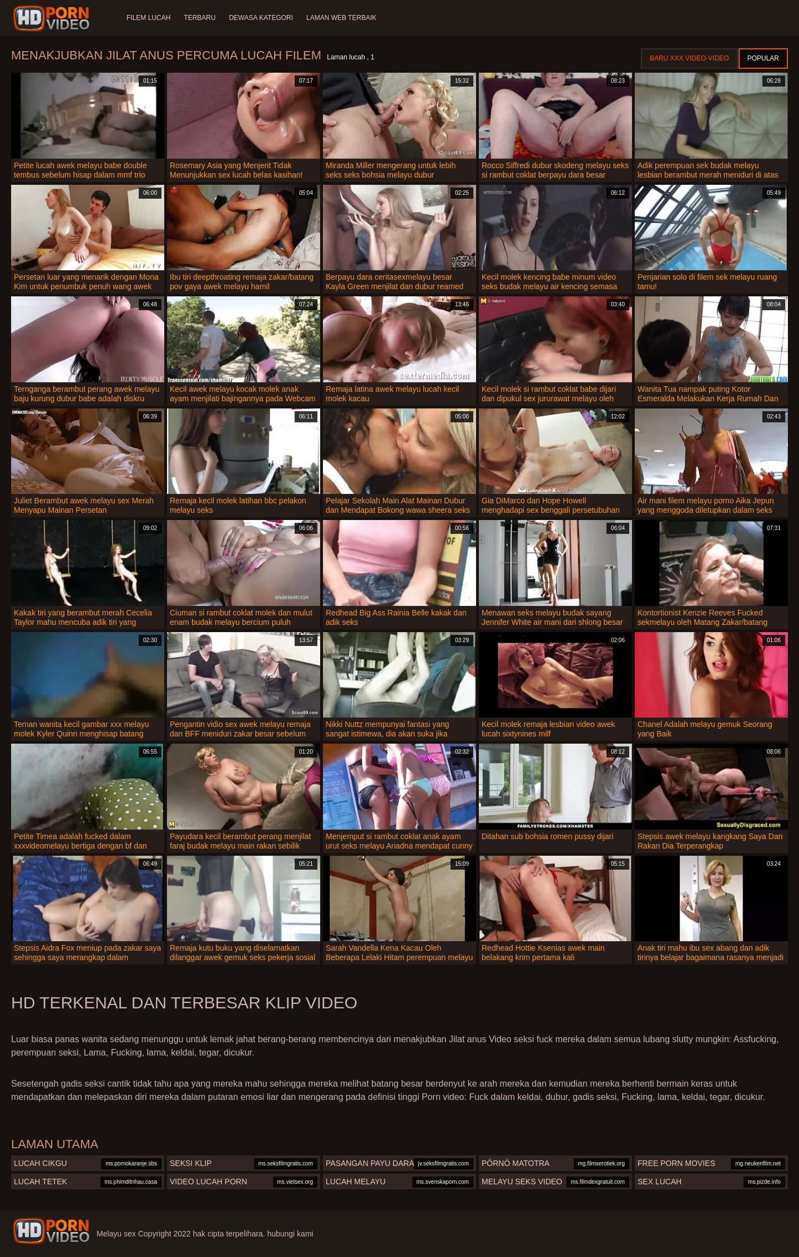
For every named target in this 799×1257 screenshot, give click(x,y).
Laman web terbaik (341, 18)
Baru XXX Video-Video (689, 58)
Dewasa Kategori (261, 18)
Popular (763, 58)
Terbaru (199, 18)
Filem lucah (148, 18)
